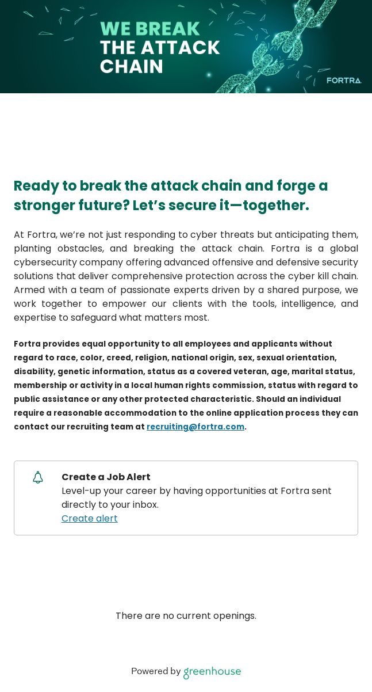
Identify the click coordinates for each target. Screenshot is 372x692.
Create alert (90, 518)
